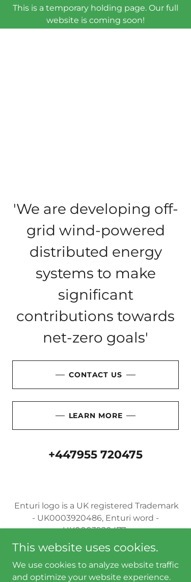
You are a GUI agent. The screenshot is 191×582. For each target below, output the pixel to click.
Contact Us (95, 374)
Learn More (96, 415)
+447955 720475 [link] (95, 455)
